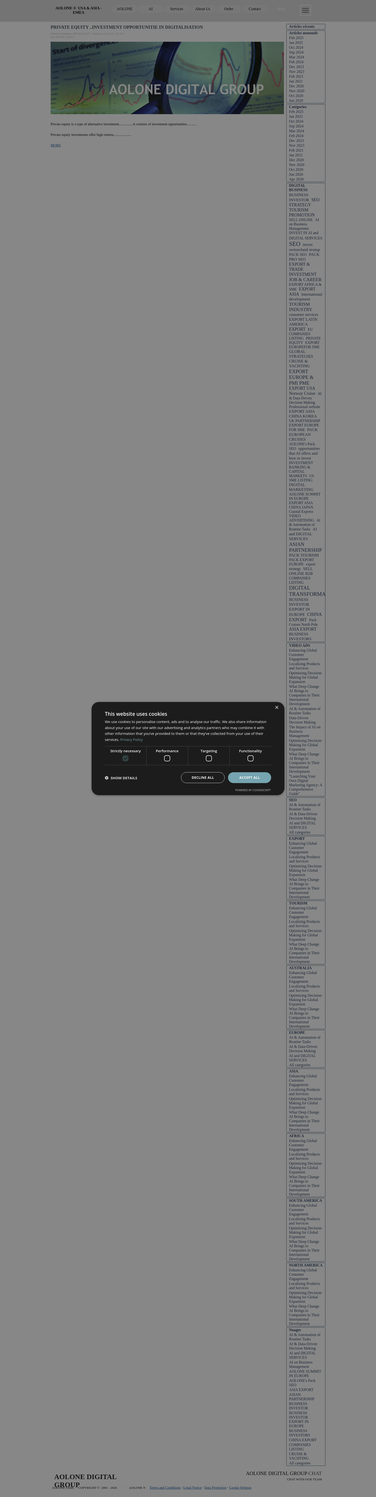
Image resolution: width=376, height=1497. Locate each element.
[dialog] (188, 748)
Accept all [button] (249, 777)
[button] (121, 777)
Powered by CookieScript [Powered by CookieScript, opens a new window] (253, 790)
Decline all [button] (203, 777)
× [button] (276, 707)
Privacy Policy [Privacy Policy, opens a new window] (131, 739)
